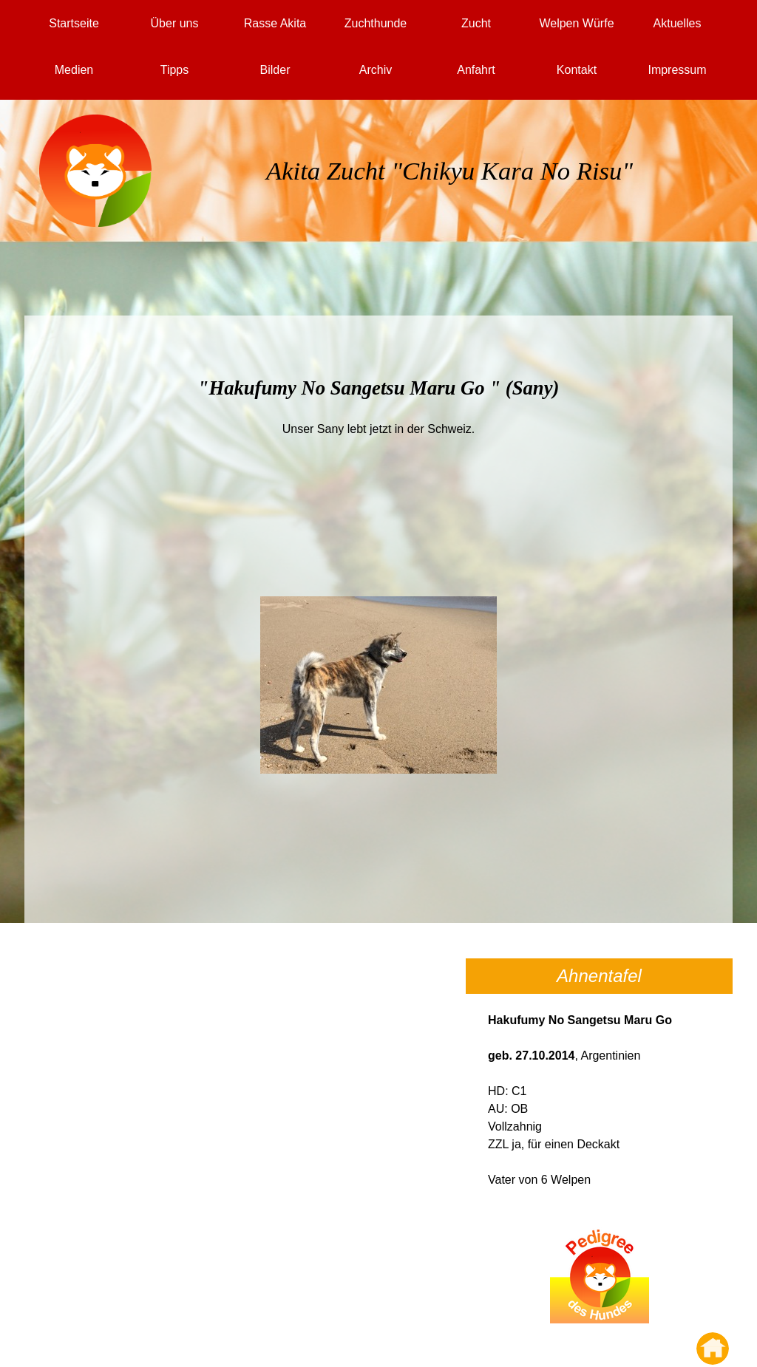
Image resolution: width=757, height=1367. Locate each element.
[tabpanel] (449, 188)
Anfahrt (476, 70)
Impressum (677, 70)
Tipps (174, 70)
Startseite (74, 23)
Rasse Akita (275, 23)
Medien (74, 70)
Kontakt (577, 70)
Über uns (175, 23)
